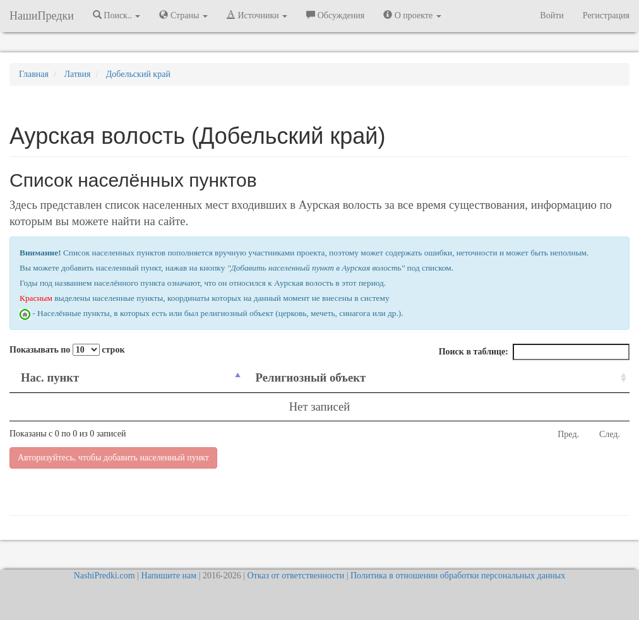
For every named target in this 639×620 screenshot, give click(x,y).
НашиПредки (41, 15)
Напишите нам (168, 575)
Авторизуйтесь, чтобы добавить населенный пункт (113, 457)
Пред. (568, 434)
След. (609, 434)
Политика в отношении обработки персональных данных (457, 575)
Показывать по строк (66, 350)
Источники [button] (257, 15)
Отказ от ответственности (295, 575)
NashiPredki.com (104, 575)
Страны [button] (183, 15)
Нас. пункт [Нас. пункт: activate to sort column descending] (50, 377)
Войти (551, 15)
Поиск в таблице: (534, 352)
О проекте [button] (412, 15)
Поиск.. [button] (117, 15)
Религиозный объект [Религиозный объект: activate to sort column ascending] (310, 377)
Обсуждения (335, 15)
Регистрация (606, 15)
